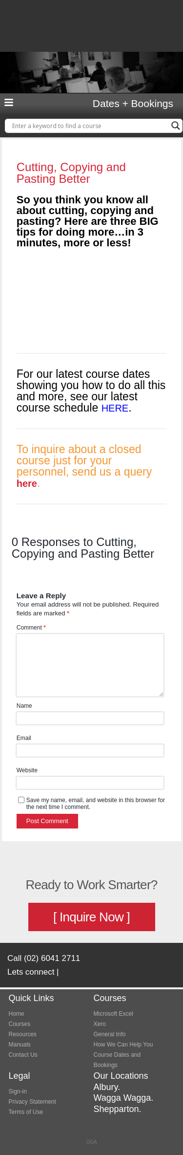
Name (24, 705)
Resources (23, 1034)
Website (27, 770)
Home (16, 1013)
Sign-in (18, 1091)
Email (24, 738)
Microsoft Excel (113, 1013)
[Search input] (89, 125)
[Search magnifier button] (176, 125)
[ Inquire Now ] (91, 917)
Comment (31, 627)
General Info (110, 1034)
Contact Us (23, 1054)
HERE (115, 408)
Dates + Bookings (133, 103)
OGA (91, 1142)
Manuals (20, 1044)
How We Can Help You (123, 1044)
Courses (20, 1024)
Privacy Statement (32, 1101)
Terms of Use (26, 1112)
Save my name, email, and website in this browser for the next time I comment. (95, 803)
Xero (100, 1024)
